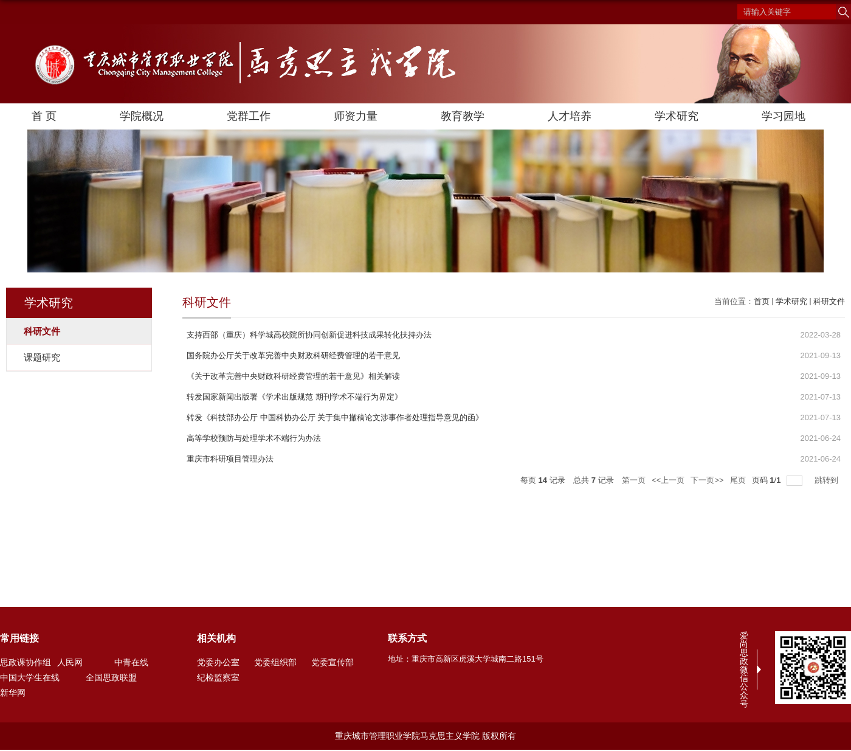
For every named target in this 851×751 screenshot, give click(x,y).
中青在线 (131, 662)
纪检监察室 (218, 677)
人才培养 (569, 116)
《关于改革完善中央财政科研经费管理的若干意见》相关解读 (293, 376)
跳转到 (828, 480)
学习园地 (783, 116)
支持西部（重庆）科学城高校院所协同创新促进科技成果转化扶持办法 (309, 334)
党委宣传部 (332, 662)
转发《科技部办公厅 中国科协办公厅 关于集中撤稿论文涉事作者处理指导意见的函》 (335, 417)
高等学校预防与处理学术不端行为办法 (254, 438)
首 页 (44, 116)
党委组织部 (275, 662)
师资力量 (355, 116)
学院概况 (142, 116)
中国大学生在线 (30, 677)
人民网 (70, 662)
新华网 (13, 692)
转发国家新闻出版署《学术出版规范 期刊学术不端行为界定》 (294, 396)
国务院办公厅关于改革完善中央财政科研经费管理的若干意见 (293, 355)
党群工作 (248, 116)
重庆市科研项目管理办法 (230, 458)
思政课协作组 (25, 662)
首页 (762, 301)
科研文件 (829, 301)
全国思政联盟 (111, 677)
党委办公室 (218, 662)
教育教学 (462, 116)
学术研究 (676, 116)
